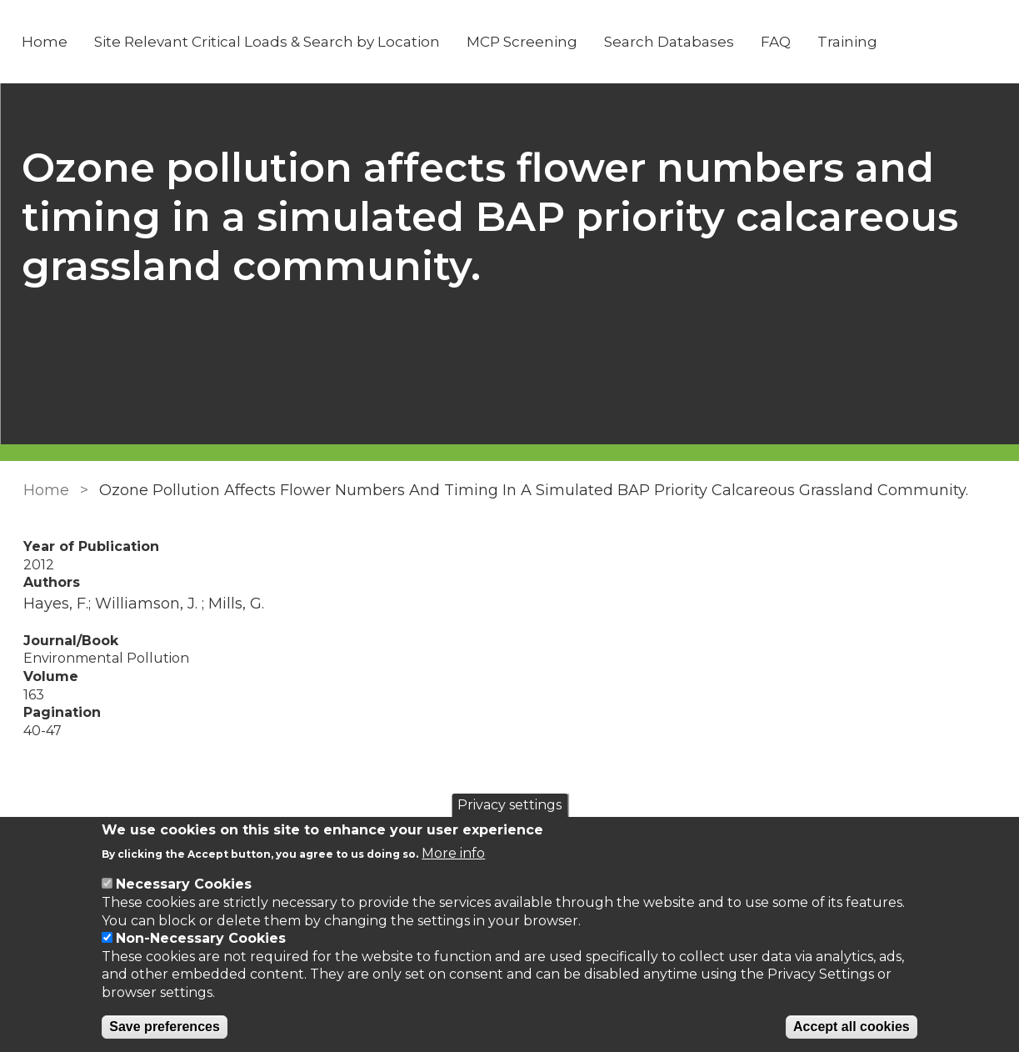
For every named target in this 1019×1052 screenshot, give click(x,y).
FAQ (777, 41)
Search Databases (670, 41)
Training (848, 41)
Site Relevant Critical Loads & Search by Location (268, 41)
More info (453, 853)
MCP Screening (522, 41)
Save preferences (164, 1026)
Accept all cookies (851, 1026)
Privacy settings (509, 805)
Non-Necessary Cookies (201, 938)
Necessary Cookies (184, 884)
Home (45, 41)
